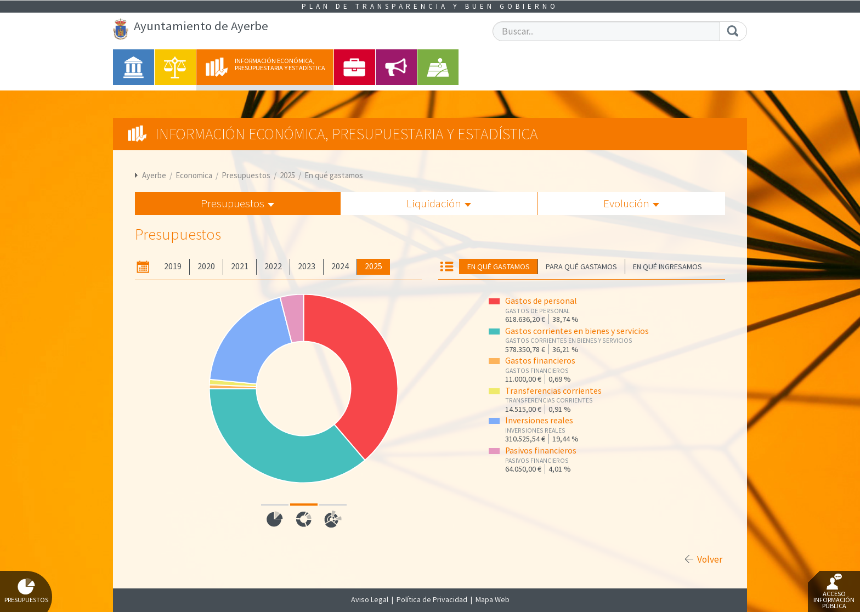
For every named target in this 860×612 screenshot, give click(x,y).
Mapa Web (493, 599)
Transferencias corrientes (553, 391)
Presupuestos (246, 175)
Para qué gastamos (581, 266)
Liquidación (438, 203)
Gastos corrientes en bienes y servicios (577, 331)
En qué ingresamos (667, 266)
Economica (194, 175)
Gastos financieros (540, 360)
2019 (173, 266)
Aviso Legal (369, 599)
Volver (709, 559)
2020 (206, 266)
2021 (239, 266)
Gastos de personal (541, 301)
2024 (340, 266)
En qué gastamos (333, 175)
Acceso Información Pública (834, 592)
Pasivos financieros (540, 450)
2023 (306, 266)
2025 (287, 175)
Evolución (631, 203)
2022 (273, 266)
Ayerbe (154, 175)
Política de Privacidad (432, 599)
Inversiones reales (539, 420)
